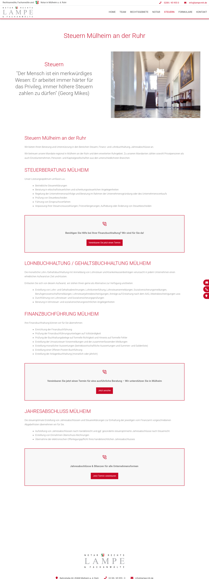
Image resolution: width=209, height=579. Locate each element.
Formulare (185, 12)
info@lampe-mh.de (198, 2)
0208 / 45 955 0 (171, 2)
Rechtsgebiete (139, 12)
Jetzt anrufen (104, 390)
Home (112, 12)
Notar (156, 12)
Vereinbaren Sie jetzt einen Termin (104, 242)
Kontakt (201, 12)
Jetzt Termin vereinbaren (104, 476)
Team (123, 12)
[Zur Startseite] (18, 16)
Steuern (169, 12)
